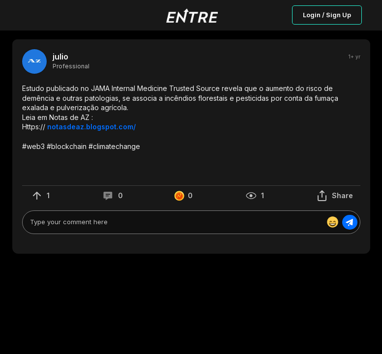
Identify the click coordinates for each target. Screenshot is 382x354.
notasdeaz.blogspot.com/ (91, 126)
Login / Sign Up (327, 15)
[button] (191, 117)
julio (60, 56)
